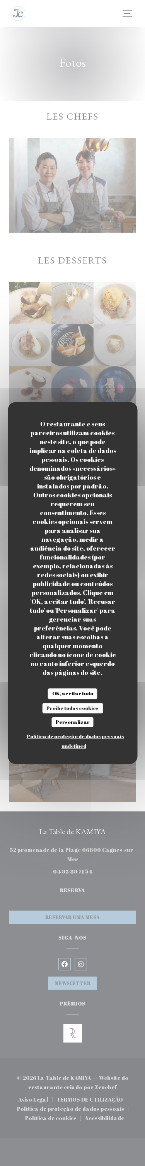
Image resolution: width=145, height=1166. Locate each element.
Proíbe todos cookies (72, 708)
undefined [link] (73, 745)
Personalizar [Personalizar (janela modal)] (73, 721)
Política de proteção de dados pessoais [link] (75, 736)
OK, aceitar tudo (72, 693)
